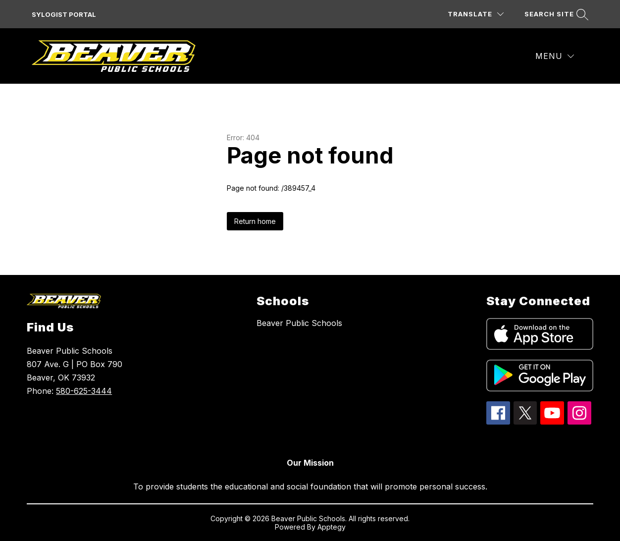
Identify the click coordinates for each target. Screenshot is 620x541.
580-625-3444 (84, 391)
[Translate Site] (475, 14)
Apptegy (331, 527)
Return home (255, 221)
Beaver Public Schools (299, 323)
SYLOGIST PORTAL (64, 14)
